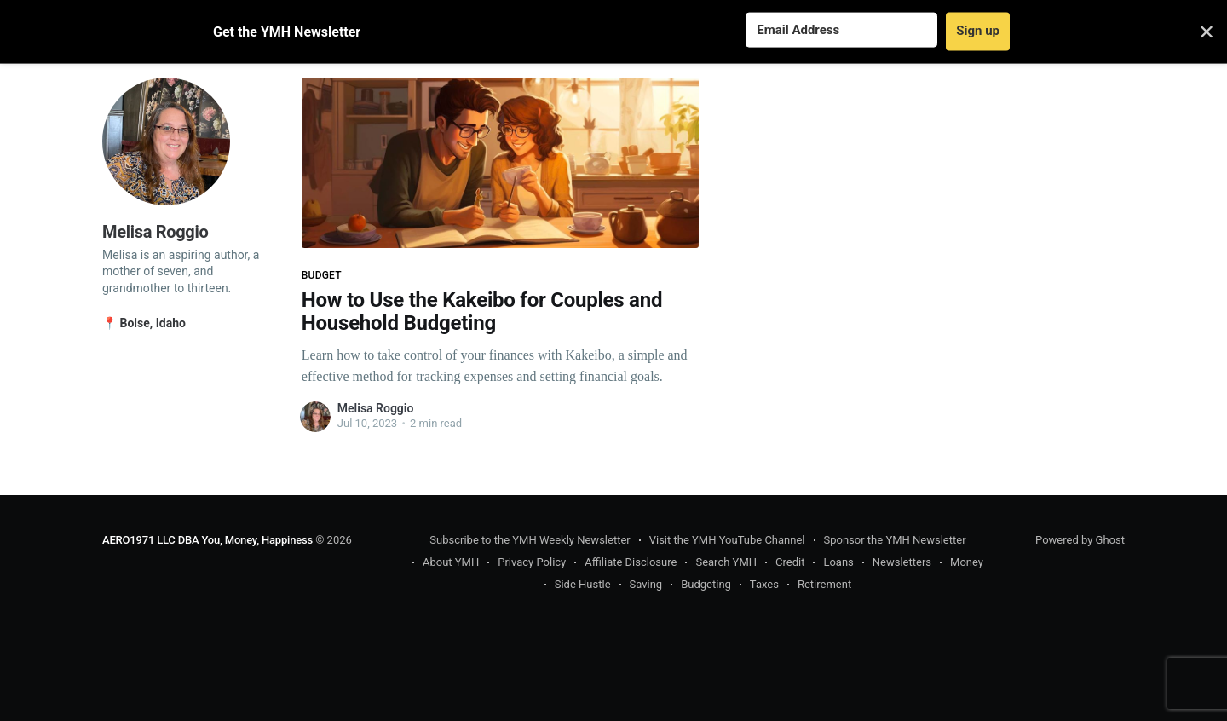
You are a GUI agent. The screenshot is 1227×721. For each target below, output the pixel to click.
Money (966, 562)
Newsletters (902, 562)
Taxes (764, 584)
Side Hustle (583, 584)
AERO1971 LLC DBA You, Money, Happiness (207, 540)
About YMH (451, 562)
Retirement (824, 584)
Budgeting (706, 584)
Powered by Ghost (1080, 540)
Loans (838, 562)
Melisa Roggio (375, 408)
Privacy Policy (532, 562)
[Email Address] (841, 30)
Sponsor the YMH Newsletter (895, 540)
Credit (789, 562)
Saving (646, 584)
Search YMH (726, 562)
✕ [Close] (1206, 31)
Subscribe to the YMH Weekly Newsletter (529, 540)
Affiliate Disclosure (631, 562)
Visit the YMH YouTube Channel (727, 540)
